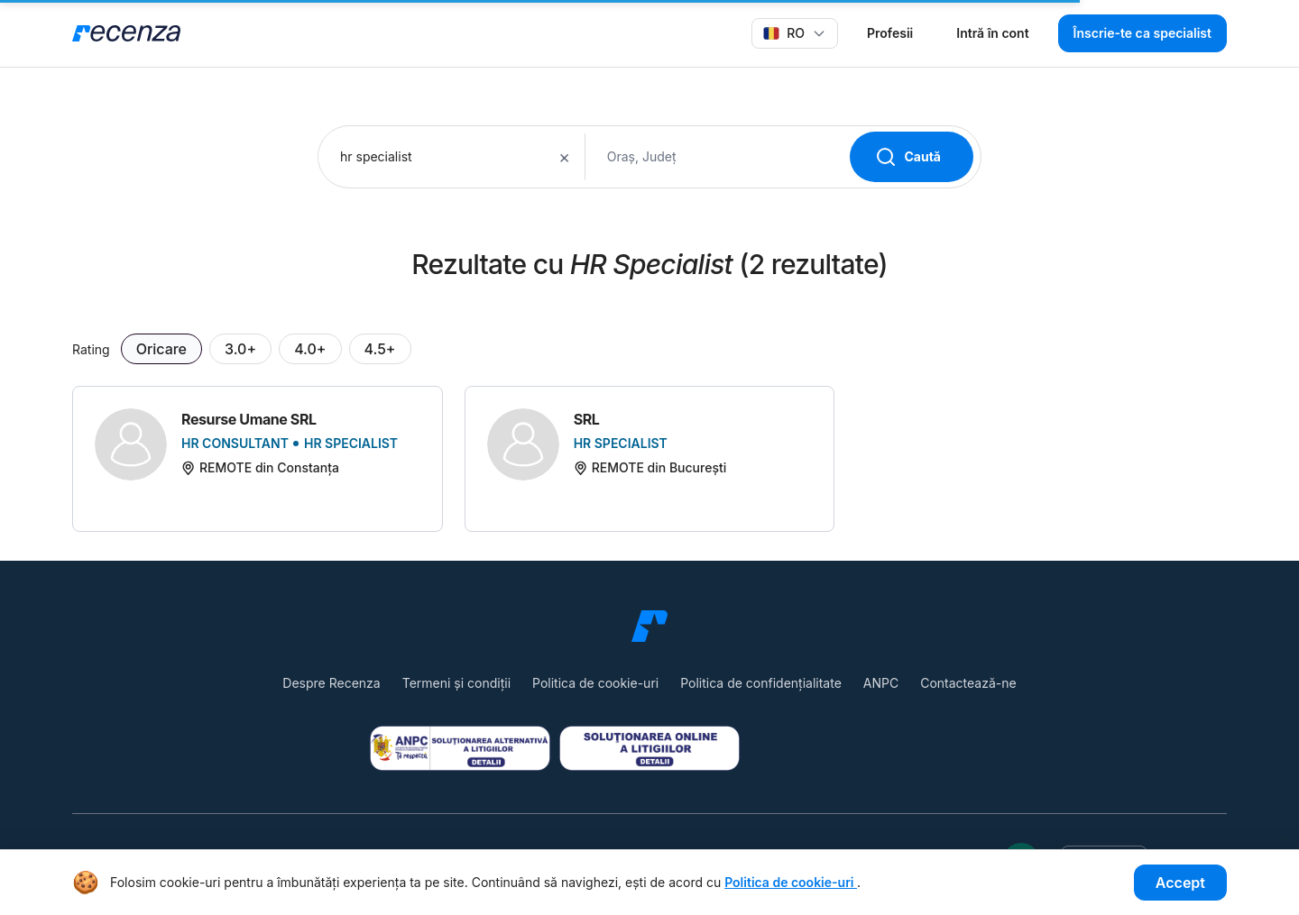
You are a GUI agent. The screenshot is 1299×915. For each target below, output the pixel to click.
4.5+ (380, 349)
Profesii (890, 33)
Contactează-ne (968, 683)
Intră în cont (992, 33)
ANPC (880, 683)
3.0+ (240, 349)
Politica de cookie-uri (595, 683)
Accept (1180, 883)
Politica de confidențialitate (761, 683)
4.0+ (310, 349)
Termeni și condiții (456, 683)
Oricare (161, 349)
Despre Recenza (331, 683)
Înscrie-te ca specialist (1142, 33)
